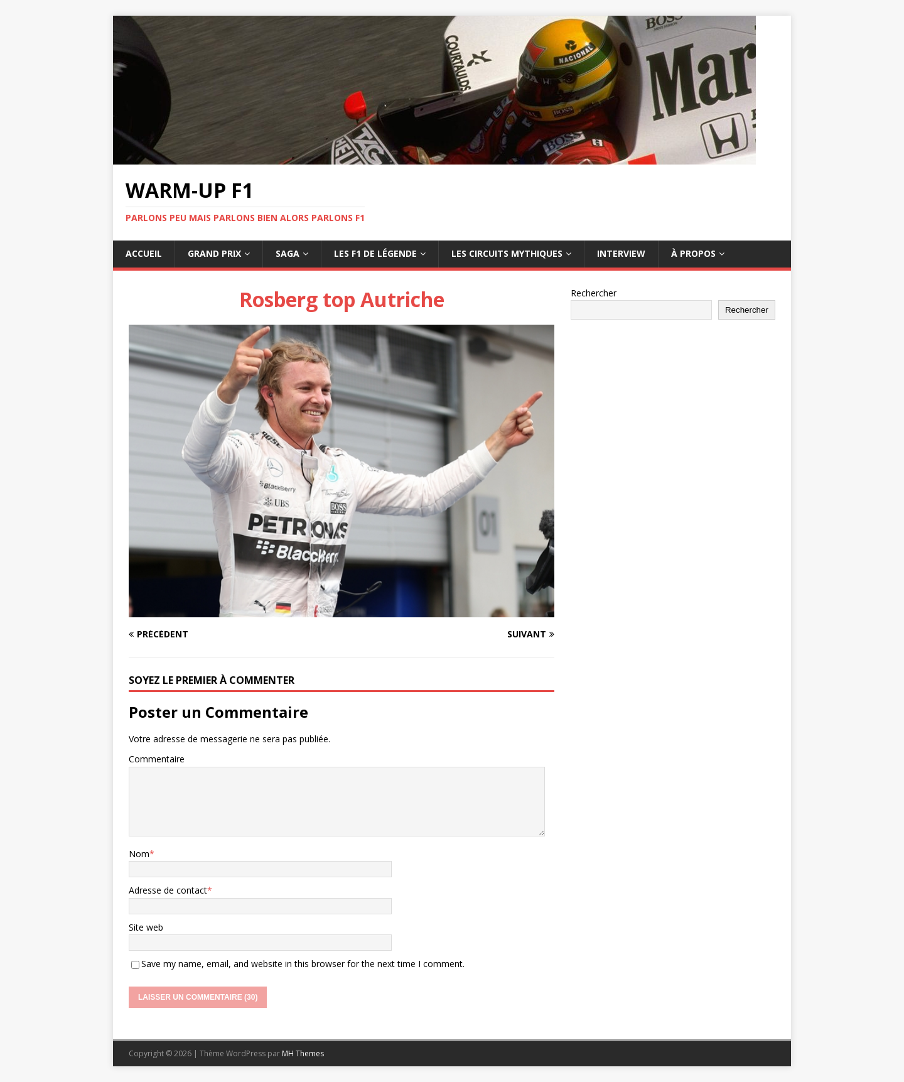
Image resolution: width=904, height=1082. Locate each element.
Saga (287, 253)
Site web (146, 927)
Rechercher (593, 293)
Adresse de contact (168, 890)
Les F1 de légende (375, 253)
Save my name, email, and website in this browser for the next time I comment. (303, 964)
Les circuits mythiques (506, 253)
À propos (693, 253)
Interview (621, 253)
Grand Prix (214, 253)
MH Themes (303, 1053)
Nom (139, 854)
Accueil (144, 253)
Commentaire (157, 759)
